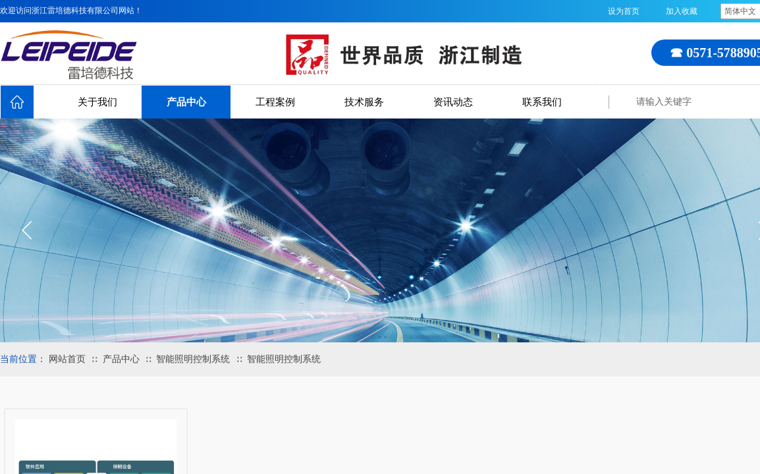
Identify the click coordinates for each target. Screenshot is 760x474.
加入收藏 (681, 11)
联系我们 (542, 102)
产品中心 (186, 102)
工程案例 (275, 102)
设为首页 (623, 11)
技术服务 (364, 102)
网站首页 (67, 359)
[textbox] (694, 102)
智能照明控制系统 (193, 359)
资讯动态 (453, 102)
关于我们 (97, 102)
